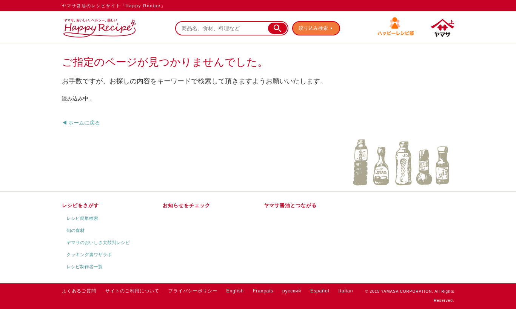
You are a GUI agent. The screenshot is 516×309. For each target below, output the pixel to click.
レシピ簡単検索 (82, 218)
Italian (345, 291)
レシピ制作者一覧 (84, 266)
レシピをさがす (80, 205)
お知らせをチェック (186, 205)
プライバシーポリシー (192, 291)
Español (319, 291)
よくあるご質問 (79, 291)
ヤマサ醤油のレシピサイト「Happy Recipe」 (114, 5)
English (235, 291)
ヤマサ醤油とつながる (290, 205)
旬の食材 (75, 230)
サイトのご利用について (132, 291)
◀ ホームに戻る (81, 123)
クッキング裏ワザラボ (89, 254)
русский (291, 291)
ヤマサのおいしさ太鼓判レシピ (98, 242)
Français (263, 291)
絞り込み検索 (313, 28)
